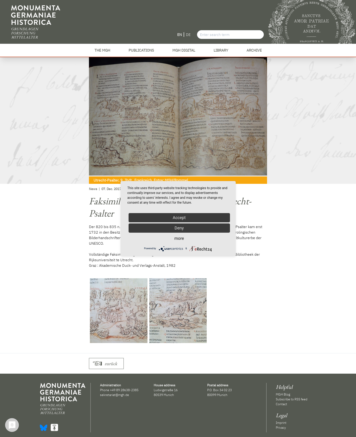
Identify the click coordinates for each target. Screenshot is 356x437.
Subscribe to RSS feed (291, 399)
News (93, 189)
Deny (179, 228)
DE (188, 34)
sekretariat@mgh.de (114, 395)
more (179, 238)
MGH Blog (283, 394)
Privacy (281, 427)
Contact (281, 404)
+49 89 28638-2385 (124, 390)
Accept (179, 217)
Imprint (281, 423)
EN (179, 34)
